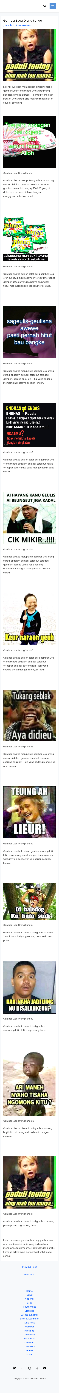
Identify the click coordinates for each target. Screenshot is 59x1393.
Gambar (9, 25)
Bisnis (29, 1302)
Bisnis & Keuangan (29, 1318)
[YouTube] (44, 1368)
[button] (44, 6)
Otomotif (29, 1342)
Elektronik (30, 1322)
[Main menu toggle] (53, 6)
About (29, 1354)
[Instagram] (29, 1368)
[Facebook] (37, 1368)
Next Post (29, 1274)
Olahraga (29, 1310)
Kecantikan (29, 1334)
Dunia (30, 1294)
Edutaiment (29, 1306)
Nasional (29, 1298)
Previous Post (29, 1266)
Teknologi (29, 1346)
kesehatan (29, 1338)
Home (29, 1291)
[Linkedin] (22, 1368)
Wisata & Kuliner (29, 1314)
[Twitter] (14, 1368)
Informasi (29, 1330)
